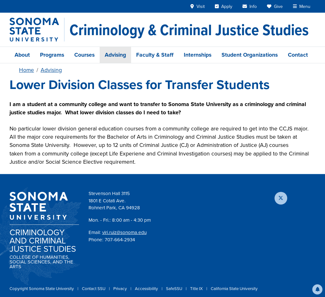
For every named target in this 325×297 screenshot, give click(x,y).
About (22, 55)
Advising (115, 55)
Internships (197, 55)
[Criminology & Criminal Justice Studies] (189, 30)
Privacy (120, 289)
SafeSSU (174, 289)
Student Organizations (250, 55)
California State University (234, 289)
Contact (298, 55)
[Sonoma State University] (37, 29)
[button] (317, 289)
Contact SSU (94, 289)
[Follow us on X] (281, 198)
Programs (52, 55)
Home (26, 70)
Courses (84, 55)
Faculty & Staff (155, 55)
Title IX (197, 289)
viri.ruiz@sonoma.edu (124, 232)
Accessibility (147, 289)
